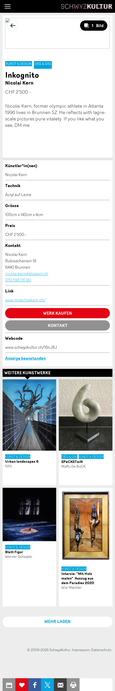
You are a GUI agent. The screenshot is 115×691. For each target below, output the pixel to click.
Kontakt (58, 325)
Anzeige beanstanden (25, 358)
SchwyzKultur (86, 6)
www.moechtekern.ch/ (25, 300)
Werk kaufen (57, 313)
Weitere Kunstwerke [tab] (27, 373)
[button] (7, 6)
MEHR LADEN (57, 621)
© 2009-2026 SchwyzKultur (48, 649)
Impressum (81, 649)
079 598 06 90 (18, 280)
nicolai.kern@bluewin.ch (26, 273)
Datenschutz (101, 649)
